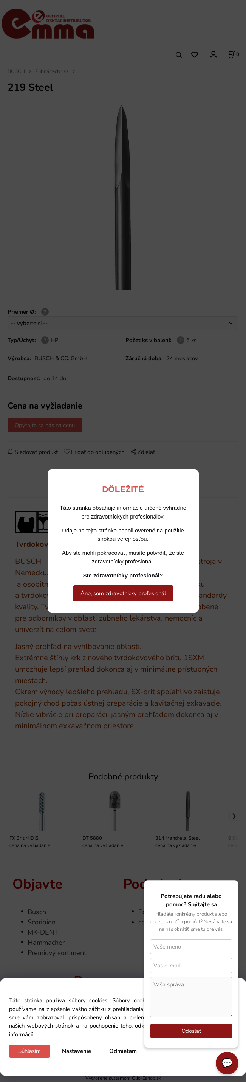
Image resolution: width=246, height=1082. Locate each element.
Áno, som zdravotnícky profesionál (123, 593)
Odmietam (123, 1051)
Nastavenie (76, 1051)
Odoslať (191, 1031)
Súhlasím (29, 1051)
